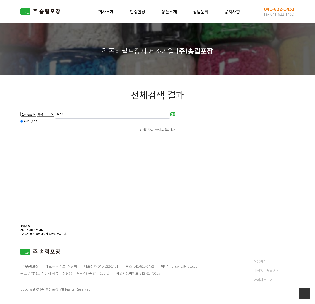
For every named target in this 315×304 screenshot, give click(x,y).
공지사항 (232, 11)
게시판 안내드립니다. (32, 230)
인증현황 (137, 11)
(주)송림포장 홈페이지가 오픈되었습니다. (43, 234)
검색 (172, 114)
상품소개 (169, 11)
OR (36, 121)
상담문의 (200, 11)
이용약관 (260, 261)
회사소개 (106, 11)
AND (26, 121)
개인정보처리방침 (266, 270)
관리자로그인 (263, 279)
